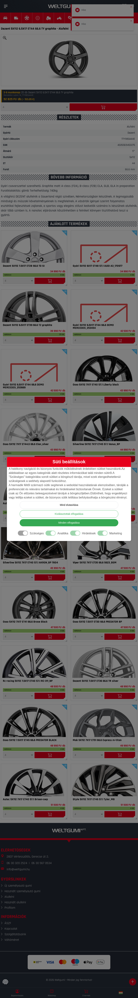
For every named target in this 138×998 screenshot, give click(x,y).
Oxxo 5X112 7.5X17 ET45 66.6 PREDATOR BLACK (30, 740)
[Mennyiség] (35, 107)
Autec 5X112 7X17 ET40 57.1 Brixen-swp (25, 799)
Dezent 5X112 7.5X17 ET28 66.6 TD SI (24, 266)
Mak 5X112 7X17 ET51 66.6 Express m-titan (97, 740)
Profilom (9, 908)
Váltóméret (11, 940)
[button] (131, 6)
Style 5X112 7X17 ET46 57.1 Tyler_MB (94, 799)
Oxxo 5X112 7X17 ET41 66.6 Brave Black (25, 621)
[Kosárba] (103, 107)
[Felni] (34, 246)
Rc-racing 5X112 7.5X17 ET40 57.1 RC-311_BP (27, 681)
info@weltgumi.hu (18, 869)
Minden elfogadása (69, 522)
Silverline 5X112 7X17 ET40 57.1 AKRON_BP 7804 (30, 562)
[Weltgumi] (65, 6)
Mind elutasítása (69, 505)
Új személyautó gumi (18, 886)
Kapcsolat (10, 929)
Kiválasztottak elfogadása (69, 514)
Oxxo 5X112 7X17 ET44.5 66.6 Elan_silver (26, 444)
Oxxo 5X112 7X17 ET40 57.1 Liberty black (96, 384)
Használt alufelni (15, 902)
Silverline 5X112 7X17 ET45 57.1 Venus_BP (96, 444)
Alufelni (9, 897)
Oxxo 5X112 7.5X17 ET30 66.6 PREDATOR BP (97, 621)
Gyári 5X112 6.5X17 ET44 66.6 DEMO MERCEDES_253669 (23, 386)
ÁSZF (7, 923)
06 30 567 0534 (41, 863)
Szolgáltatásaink (15, 934)
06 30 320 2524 (17, 863)
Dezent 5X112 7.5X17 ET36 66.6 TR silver (95, 681)
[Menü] (6, 6)
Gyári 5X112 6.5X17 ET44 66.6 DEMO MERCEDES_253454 (93, 326)
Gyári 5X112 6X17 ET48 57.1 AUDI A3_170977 (97, 266)
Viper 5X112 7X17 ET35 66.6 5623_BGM (94, 562)
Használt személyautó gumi (22, 891)
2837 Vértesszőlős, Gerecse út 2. (28, 857)
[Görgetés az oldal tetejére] (132, 981)
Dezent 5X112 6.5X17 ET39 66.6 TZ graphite (27, 325)
